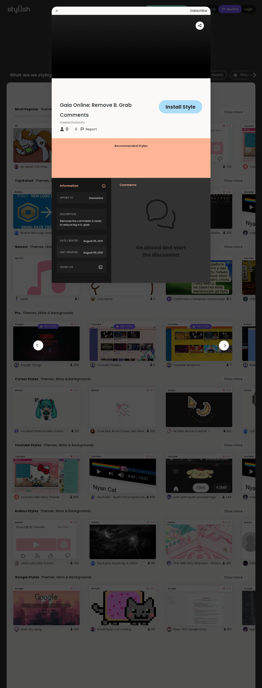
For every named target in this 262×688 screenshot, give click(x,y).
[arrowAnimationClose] (38, 345)
